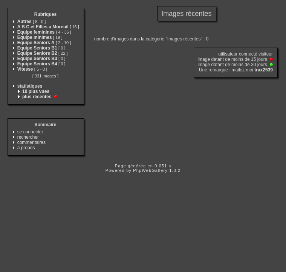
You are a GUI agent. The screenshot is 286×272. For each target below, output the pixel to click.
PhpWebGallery (150, 170)
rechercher (28, 137)
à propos (26, 147)
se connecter (30, 131)
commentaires (31, 142)
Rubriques (45, 14)
